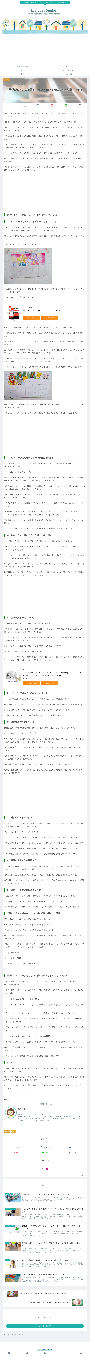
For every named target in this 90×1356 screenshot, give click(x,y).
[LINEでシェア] (66, 105)
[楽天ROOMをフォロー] (21, 1124)
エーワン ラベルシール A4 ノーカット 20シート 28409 (42, 310)
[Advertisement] (45, 50)
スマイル (21, 1109)
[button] (80, 105)
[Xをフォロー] (18, 1124)
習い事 (7, 1131)
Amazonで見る (32, 318)
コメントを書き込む (45, 1326)
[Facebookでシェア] (24, 105)
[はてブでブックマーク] (38, 105)
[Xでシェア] (10, 105)
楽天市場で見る (50, 318)
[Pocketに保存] (52, 105)
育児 (13, 1131)
